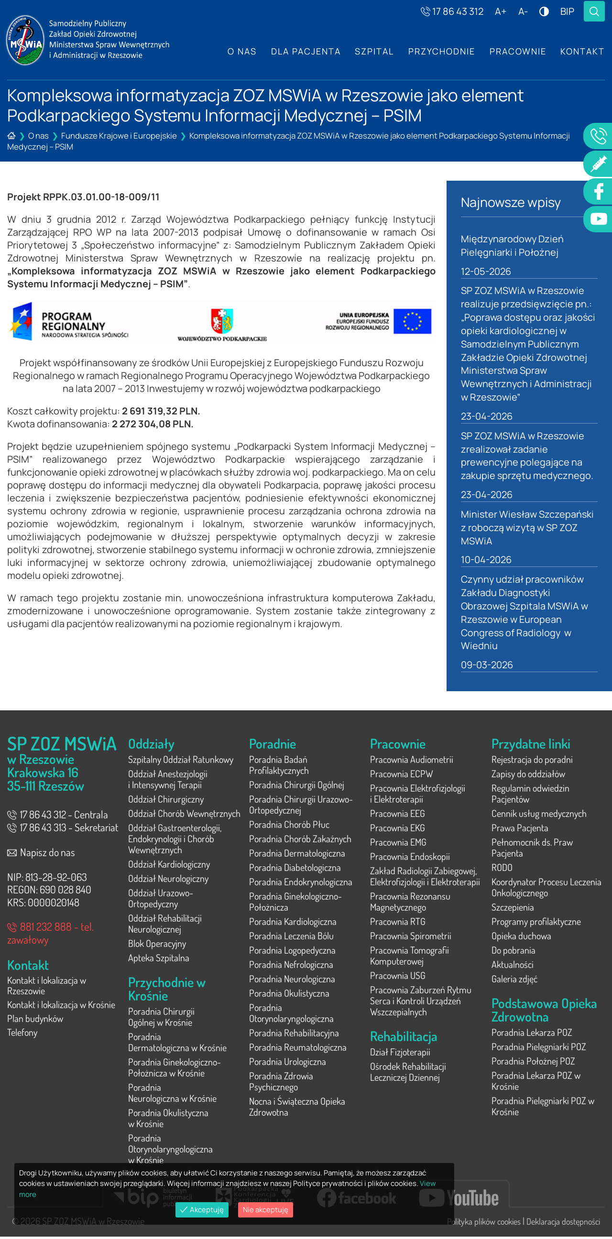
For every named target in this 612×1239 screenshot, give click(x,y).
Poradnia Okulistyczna (289, 995)
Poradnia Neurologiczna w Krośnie (172, 1095)
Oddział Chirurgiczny (166, 801)
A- (523, 11)
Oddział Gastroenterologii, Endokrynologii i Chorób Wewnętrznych (174, 841)
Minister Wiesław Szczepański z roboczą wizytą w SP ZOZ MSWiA (528, 529)
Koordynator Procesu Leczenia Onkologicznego (546, 889)
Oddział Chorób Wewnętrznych (184, 815)
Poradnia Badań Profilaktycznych (279, 767)
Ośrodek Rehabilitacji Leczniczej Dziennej (408, 1074)
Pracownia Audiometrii (411, 761)
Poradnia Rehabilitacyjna (294, 1035)
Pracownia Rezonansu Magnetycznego (410, 903)
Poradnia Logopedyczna (292, 952)
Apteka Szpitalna (158, 960)
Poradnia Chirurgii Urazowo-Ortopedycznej (301, 806)
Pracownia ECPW (401, 776)
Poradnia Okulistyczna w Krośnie (168, 1120)
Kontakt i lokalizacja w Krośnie (61, 1008)
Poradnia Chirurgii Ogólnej (296, 787)
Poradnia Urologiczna (287, 1063)
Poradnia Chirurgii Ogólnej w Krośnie (161, 1019)
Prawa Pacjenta (520, 830)
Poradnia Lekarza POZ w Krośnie (536, 1083)
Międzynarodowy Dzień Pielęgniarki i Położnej (513, 245)
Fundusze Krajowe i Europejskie (119, 135)
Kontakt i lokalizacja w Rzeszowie (46, 988)
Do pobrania (514, 952)
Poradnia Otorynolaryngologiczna (291, 1015)
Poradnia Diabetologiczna (295, 869)
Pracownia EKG (397, 830)
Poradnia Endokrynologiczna (300, 884)
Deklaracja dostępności (563, 1223)
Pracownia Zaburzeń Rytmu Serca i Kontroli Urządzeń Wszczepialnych (420, 1003)
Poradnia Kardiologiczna (293, 923)
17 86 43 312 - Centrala (57, 816)
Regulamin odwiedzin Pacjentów (530, 795)
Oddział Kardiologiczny (169, 866)
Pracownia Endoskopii (410, 858)
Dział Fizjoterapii (400, 1054)
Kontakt (582, 51)
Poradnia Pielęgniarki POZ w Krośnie (543, 1108)
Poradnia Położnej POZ (533, 1063)
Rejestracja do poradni (532, 761)
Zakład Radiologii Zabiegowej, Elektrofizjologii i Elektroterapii (425, 878)
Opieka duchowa (521, 938)
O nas (241, 51)
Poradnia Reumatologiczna (298, 1049)
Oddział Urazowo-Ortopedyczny (160, 900)
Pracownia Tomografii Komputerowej (409, 957)
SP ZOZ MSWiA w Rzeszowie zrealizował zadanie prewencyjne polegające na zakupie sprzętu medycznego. (527, 456)
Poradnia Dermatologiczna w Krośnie (177, 1044)
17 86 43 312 (452, 11)
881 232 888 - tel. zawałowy (50, 935)
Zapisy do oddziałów (528, 776)
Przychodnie (441, 51)
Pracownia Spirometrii (410, 938)
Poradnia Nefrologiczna (291, 966)
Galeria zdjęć (514, 981)
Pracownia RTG (398, 923)
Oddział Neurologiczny (168, 880)
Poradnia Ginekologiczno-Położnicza (295, 903)
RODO (502, 869)
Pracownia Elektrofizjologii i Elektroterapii (417, 795)
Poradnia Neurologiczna (292, 981)
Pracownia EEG (397, 815)
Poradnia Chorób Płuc (289, 826)
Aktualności (513, 966)
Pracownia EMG (398, 844)
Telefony (22, 1037)
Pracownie (517, 51)
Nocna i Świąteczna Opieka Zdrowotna (297, 1108)
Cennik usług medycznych (539, 815)
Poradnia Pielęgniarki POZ (539, 1049)
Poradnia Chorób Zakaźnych (300, 841)
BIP (567, 11)
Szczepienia (513, 909)
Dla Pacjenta (305, 51)
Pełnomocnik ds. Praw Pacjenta (532, 849)
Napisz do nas (41, 854)
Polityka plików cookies (484, 1223)
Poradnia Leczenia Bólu (291, 938)
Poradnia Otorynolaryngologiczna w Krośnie (170, 1151)
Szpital (373, 51)
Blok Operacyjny (157, 945)
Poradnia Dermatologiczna (297, 855)
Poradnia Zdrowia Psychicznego (281, 1083)
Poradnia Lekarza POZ (532, 1034)
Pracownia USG (398, 977)
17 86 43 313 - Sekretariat (62, 829)
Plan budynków (35, 1022)
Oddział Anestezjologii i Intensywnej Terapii (168, 781)
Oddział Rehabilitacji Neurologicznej (165, 925)
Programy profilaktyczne (536, 923)
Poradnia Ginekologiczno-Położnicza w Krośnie (174, 1069)
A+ (501, 11)
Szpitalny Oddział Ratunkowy (180, 761)
